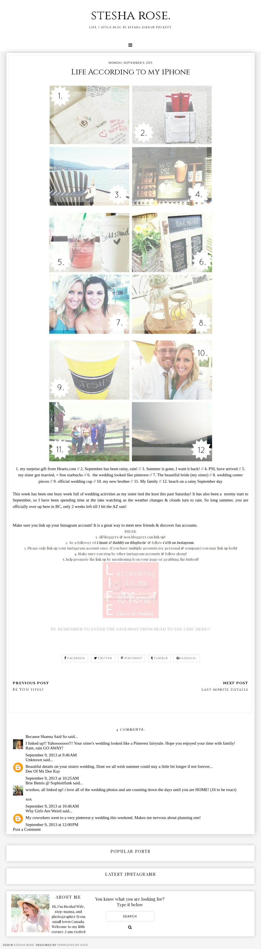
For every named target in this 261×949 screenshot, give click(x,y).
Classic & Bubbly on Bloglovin (121, 542)
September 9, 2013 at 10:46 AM (52, 806)
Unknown (33, 760)
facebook (74, 658)
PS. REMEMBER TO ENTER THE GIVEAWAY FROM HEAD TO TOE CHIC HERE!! (130, 629)
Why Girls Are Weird (43, 811)
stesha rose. (130, 15)
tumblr (159, 658)
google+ (187, 658)
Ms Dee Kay (49, 771)
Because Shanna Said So (46, 736)
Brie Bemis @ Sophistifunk (48, 783)
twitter (103, 658)
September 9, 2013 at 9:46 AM (51, 755)
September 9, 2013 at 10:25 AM (52, 778)
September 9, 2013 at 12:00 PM (51, 824)
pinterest (131, 658)
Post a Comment (27, 829)
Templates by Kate (72, 944)
